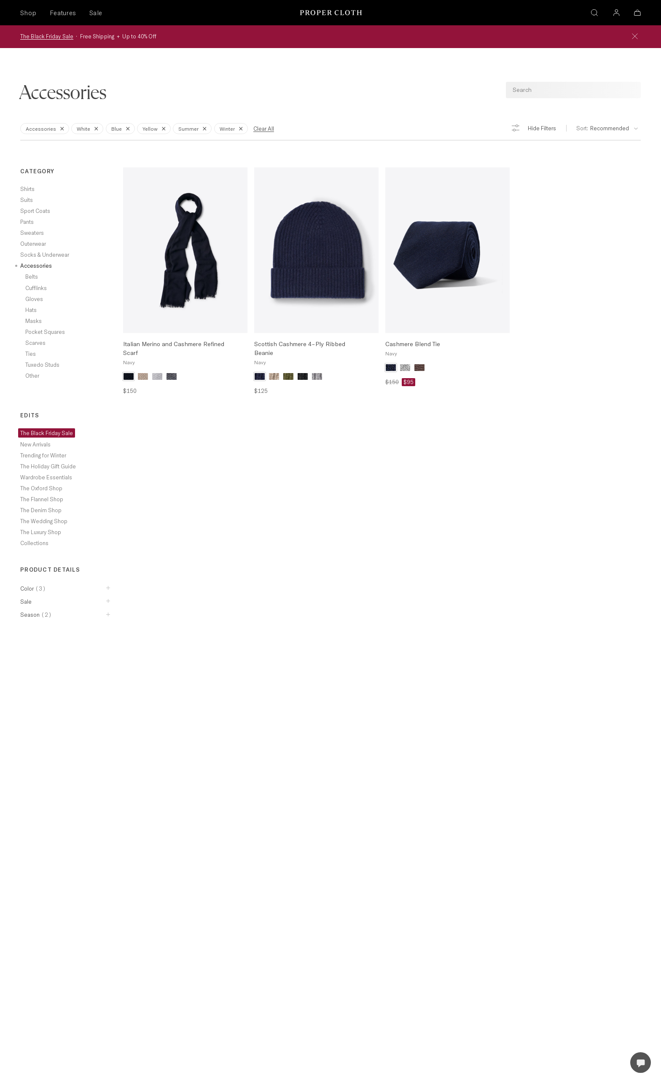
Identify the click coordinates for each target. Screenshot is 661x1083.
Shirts (27, 188)
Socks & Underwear (44, 254)
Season (36, 614)
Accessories (36, 265)
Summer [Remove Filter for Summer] (194, 128)
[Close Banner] (634, 36)
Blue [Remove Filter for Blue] (122, 128)
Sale (95, 13)
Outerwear (33, 243)
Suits (26, 199)
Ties (30, 353)
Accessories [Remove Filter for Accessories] (46, 128)
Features (63, 13)
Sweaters (32, 232)
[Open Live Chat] (640, 1062)
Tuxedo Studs (42, 364)
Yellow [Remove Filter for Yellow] (155, 128)
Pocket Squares (45, 331)
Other (32, 375)
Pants (27, 221)
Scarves (35, 342)
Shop (28, 13)
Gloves (34, 299)
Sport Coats (35, 210)
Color (33, 588)
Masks (33, 320)
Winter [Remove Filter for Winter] (233, 128)
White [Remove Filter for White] (89, 128)
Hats (31, 309)
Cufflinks (36, 288)
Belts (31, 276)
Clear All (263, 128)
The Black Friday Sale (46, 36)
